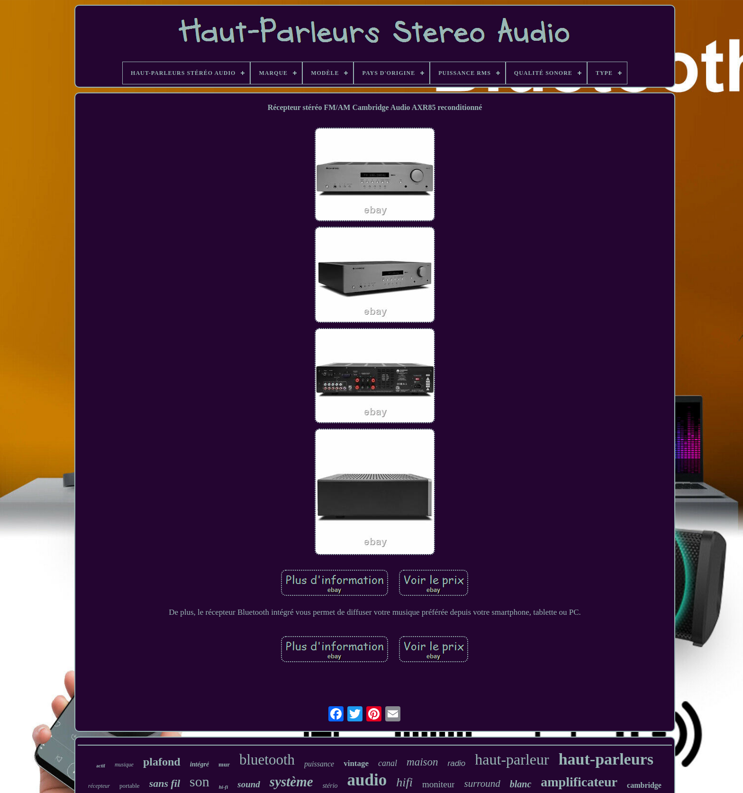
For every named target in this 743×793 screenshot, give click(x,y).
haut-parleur (512, 759)
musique (124, 764)
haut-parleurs (606, 759)
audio (367, 780)
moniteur (438, 784)
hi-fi (223, 787)
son (199, 781)
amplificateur (579, 782)
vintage (356, 763)
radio (457, 763)
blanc (521, 784)
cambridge (644, 785)
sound (248, 784)
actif (100, 765)
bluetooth (267, 759)
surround (482, 783)
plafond (162, 762)
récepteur (99, 786)
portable (129, 785)
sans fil (164, 783)
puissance (319, 764)
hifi (404, 782)
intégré (199, 764)
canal (387, 763)
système (291, 781)
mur (224, 764)
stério (330, 785)
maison (422, 762)
